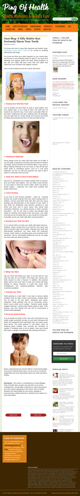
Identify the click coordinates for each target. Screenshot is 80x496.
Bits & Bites (56, 188)
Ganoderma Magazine (60, 225)
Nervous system (58, 276)
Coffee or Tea (57, 202)
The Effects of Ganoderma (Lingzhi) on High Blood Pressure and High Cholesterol (66, 375)
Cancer (55, 198)
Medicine (56, 268)
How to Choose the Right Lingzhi (63, 252)
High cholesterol (58, 248)
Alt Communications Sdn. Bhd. (68, 493)
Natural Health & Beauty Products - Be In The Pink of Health (27, 493)
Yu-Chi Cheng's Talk (59, 323)
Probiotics (56, 289)
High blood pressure (59, 246)
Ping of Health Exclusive (60, 108)
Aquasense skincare (59, 181)
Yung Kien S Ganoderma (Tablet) (66, 416)
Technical (56, 302)
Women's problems (59, 318)
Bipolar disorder (58, 186)
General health (57, 229)
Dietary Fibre (57, 209)
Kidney (55, 259)
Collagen (55, 204)
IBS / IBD (55, 255)
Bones (55, 190)
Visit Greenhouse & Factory (61, 312)
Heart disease (57, 240)
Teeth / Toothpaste (59, 304)
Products (48, 26)
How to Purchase (20, 26)
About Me (47, 29)
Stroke (55, 297)
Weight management (59, 316)
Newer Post (13, 415)
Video (55, 310)
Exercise (55, 217)
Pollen (55, 286)
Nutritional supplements (60, 280)
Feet (54, 221)
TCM (54, 300)
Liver (54, 263)
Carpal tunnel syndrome (60, 200)
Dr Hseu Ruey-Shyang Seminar (62, 213)
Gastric (55, 227)
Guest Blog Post (58, 234)
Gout (54, 232)
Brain (54, 192)
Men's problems (58, 270)
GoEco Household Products (61, 231)
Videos (28, 29)
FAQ (69, 26)
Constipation (57, 206)
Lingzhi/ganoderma (59, 261)
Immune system (58, 257)
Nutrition (56, 278)
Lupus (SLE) (56, 266)
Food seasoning (58, 223)
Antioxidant (56, 179)
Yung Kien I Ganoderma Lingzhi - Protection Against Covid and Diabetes (66, 432)
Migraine (55, 272)
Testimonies (60, 26)
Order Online (35, 26)
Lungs (54, 264)
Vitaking (55, 314)
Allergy (55, 177)
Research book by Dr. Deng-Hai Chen (62, 292)
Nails (54, 274)
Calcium (55, 196)
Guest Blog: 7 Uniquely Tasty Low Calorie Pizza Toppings (66, 403)
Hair (54, 236)
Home (8, 26)
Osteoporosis (57, 282)
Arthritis (55, 183)
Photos (37, 29)
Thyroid (55, 308)
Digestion (56, 211)
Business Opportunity (59, 194)
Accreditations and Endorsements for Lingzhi (63, 174)
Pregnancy (56, 287)
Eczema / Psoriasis (58, 215)
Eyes (54, 219)
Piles (54, 284)
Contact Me (10, 29)
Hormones (56, 250)
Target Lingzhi (57, 298)
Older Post (37, 415)
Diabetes (55, 208)
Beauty (55, 185)
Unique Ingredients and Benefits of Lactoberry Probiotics (66, 390)
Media (20, 29)
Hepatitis (55, 244)
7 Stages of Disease (59, 172)
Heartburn (56, 242)
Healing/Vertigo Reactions (61, 238)
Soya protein (57, 295)
